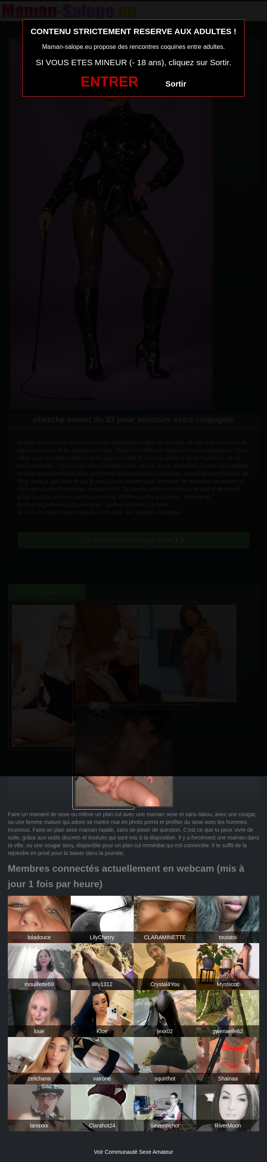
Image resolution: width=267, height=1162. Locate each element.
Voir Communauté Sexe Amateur (133, 1152)
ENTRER (109, 82)
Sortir (176, 84)
